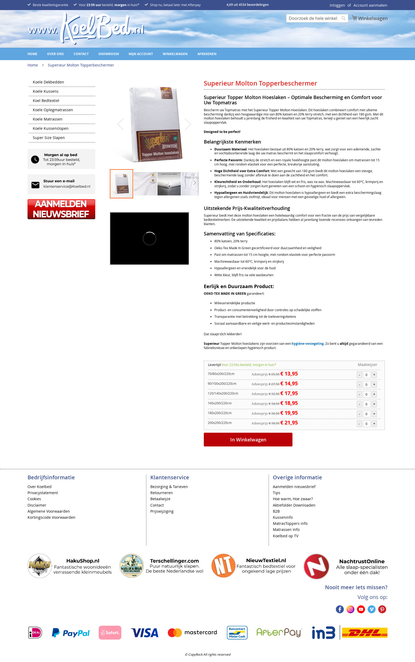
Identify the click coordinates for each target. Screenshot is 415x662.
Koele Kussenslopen (51, 129)
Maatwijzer (367, 364)
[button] (120, 124)
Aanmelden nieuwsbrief (294, 486)
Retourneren (161, 492)
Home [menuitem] (32, 54)
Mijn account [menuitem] (141, 54)
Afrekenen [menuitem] (206, 54)
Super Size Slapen (49, 138)
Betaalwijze (160, 498)
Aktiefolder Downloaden (294, 505)
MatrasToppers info (290, 523)
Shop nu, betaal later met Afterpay (175, 5)
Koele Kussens (45, 92)
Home (33, 65)
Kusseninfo (283, 517)
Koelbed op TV (285, 535)
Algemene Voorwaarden (49, 511)
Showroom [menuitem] (108, 54)
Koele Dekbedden (48, 82)
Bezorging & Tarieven (169, 486)
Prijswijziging (162, 511)
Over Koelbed (40, 486)
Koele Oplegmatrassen (53, 110)
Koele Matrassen (47, 119)
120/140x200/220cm (223, 393)
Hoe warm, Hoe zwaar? (293, 498)
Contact (157, 505)
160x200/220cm (220, 403)
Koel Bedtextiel (46, 101)
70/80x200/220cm (221, 374)
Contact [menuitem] (81, 54)
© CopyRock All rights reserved (207, 654)
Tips (276, 492)
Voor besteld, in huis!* (109, 5)
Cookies (34, 498)
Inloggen (337, 5)
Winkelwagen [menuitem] (175, 54)
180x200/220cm (220, 413)
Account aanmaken (370, 5)
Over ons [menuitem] (55, 54)
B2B (276, 511)
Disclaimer (37, 505)
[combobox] (317, 18)
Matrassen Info (286, 529)
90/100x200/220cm (222, 383)
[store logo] (86, 28)
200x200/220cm (220, 423)
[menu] (207, 54)
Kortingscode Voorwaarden (51, 517)
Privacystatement (43, 492)
